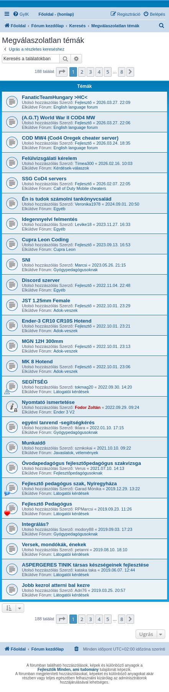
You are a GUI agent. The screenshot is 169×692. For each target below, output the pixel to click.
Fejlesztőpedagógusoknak (78, 473)
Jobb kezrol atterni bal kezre (56, 585)
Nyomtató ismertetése (48, 402)
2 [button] (81, 71)
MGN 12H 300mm (42, 341)
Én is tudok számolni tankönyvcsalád (67, 199)
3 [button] (90, 71)
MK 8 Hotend (37, 361)
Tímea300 (84, 163)
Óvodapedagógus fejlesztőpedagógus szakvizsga (81, 463)
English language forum (76, 107)
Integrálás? (35, 524)
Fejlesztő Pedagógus (47, 504)
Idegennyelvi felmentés (49, 219)
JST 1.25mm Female (46, 300)
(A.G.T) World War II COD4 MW (58, 117)
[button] (61, 71)
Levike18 (83, 224)
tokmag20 (84, 387)
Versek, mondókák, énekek (54, 544)
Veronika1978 (87, 204)
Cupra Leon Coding (45, 239)
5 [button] (107, 71)
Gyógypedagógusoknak (76, 269)
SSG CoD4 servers (44, 178)
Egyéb (60, 208)
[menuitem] (21, 14)
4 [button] (99, 71)
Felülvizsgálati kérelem (49, 158)
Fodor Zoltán (87, 407)
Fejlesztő (83, 102)
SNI (26, 260)
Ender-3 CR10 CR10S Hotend (57, 321)
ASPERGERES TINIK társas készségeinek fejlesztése (85, 565)
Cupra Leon (65, 249)
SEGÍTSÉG (35, 382)
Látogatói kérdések (71, 391)
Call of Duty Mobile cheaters (80, 188)
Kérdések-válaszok (71, 168)
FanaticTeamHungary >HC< (54, 97)
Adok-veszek (66, 310)
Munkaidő (34, 443)
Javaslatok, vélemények (76, 452)
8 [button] (121, 71)
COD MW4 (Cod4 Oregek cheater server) (70, 138)
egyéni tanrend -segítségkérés (58, 422)
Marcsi (81, 265)
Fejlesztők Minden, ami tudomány (68, 669)
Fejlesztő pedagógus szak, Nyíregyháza (69, 483)
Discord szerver (41, 280)
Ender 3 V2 (64, 412)
